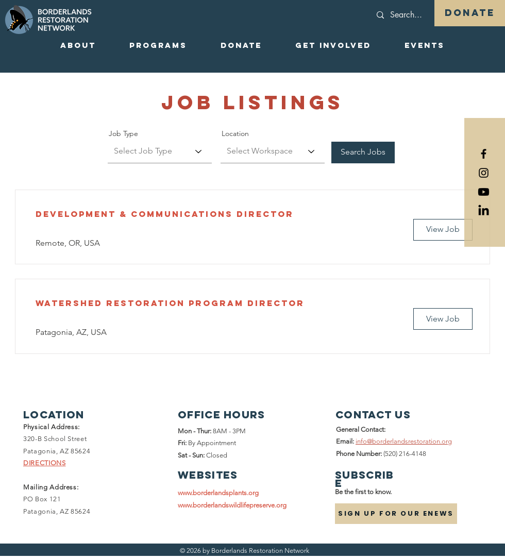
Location (235, 133)
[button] (77, 45)
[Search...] (427, 15)
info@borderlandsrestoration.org (404, 441)
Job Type (123, 133)
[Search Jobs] (363, 152)
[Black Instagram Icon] (483, 172)
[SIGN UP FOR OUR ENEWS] (396, 513)
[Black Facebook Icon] (483, 153)
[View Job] (443, 230)
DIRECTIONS (44, 463)
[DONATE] (469, 13)
